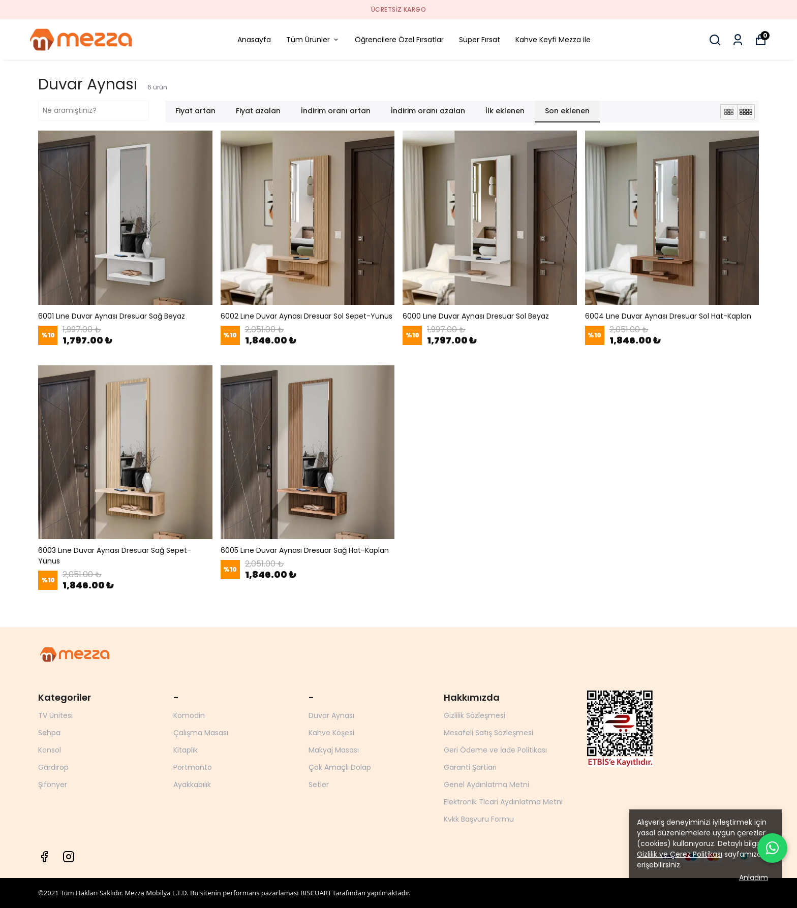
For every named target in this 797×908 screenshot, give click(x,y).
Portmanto (192, 767)
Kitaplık (185, 750)
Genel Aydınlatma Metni (486, 784)
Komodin (189, 715)
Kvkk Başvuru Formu (479, 819)
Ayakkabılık (192, 784)
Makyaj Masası (334, 750)
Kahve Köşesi (331, 733)
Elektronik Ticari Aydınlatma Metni (503, 802)
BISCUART (315, 892)
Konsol (49, 750)
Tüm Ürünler (313, 40)
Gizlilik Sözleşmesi (474, 715)
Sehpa (49, 733)
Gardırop (53, 767)
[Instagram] (69, 857)
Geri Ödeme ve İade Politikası (495, 750)
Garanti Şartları (470, 767)
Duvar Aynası (331, 715)
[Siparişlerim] (737, 40)
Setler (319, 784)
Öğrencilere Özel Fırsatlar (399, 40)
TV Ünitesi (55, 715)
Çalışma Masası (200, 733)
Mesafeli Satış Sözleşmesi (488, 733)
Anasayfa (254, 40)
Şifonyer (52, 784)
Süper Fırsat (479, 40)
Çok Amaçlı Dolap (340, 767)
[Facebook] (44, 857)
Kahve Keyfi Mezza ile (553, 40)
